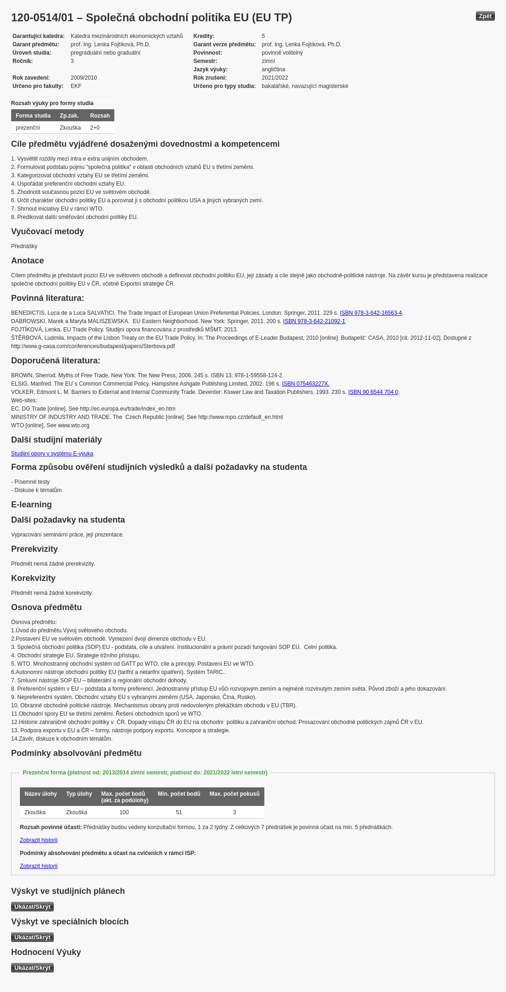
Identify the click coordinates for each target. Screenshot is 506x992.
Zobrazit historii (38, 840)
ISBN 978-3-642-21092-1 (314, 321)
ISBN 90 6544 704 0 (373, 392)
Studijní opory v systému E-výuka (52, 453)
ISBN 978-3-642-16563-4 (371, 313)
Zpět (485, 15)
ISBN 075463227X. (306, 384)
